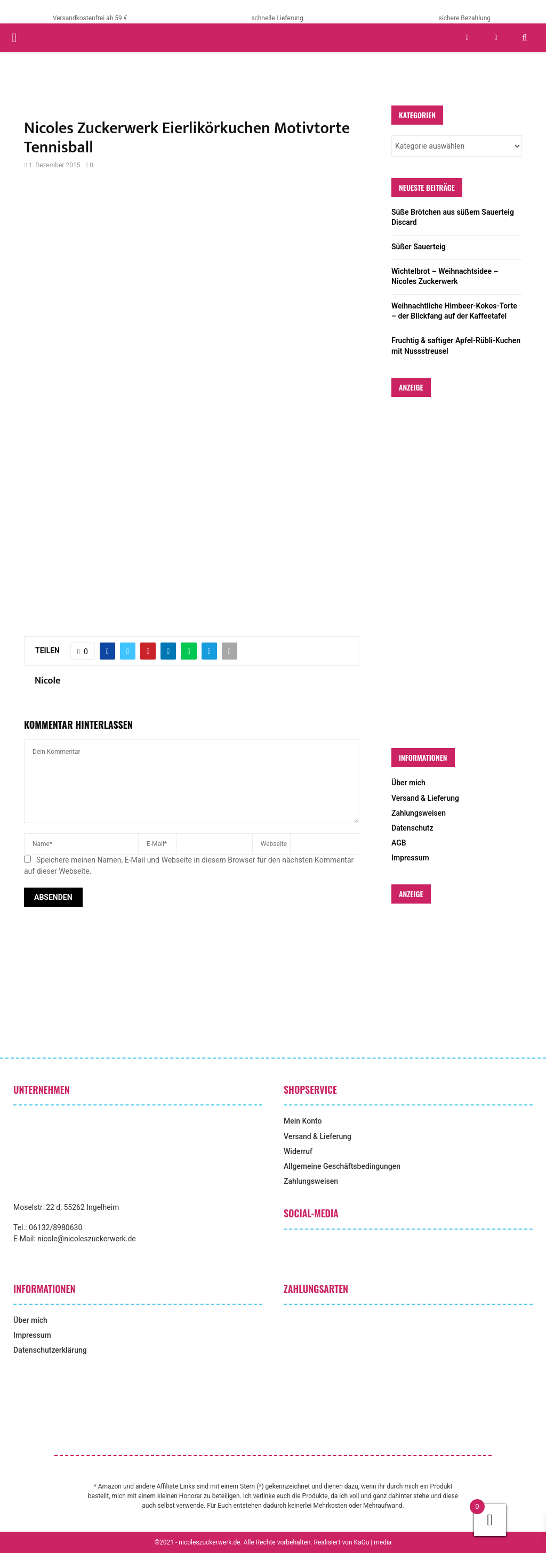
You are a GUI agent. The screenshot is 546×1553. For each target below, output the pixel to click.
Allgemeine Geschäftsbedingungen (342, 1166)
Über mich (408, 782)
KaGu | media (373, 1542)
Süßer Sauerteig (418, 246)
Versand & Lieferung (425, 798)
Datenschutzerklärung (50, 1350)
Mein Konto (303, 1121)
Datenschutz (412, 828)
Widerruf (298, 1151)
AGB (398, 843)
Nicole (47, 681)
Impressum (410, 857)
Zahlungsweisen (418, 813)
